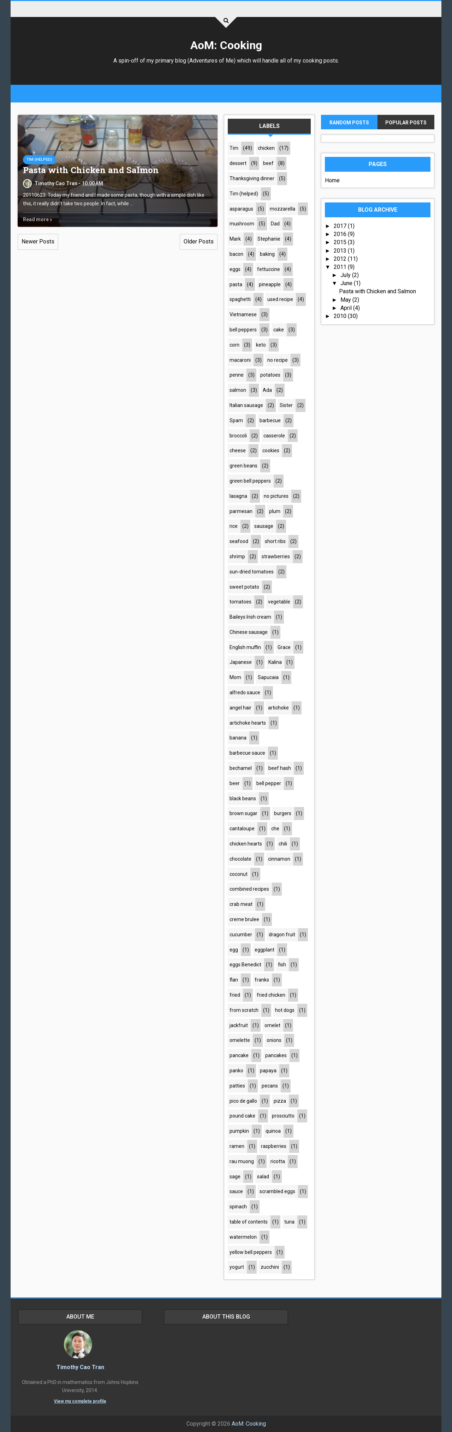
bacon (236, 254)
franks (262, 980)
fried (235, 995)
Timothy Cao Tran (80, 1367)
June (347, 283)
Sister (286, 405)
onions (274, 1040)
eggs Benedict (245, 964)
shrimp (237, 556)
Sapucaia (268, 677)
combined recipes (249, 889)
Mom (235, 677)
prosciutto (283, 1116)
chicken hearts (246, 844)
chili (283, 844)
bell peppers (243, 329)
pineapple (270, 284)
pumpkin (239, 1131)
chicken (266, 148)
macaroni (240, 360)
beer (235, 783)
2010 (341, 316)
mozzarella (282, 209)
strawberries (276, 556)
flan (234, 980)
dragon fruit (282, 934)
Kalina (275, 662)
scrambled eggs (277, 1191)
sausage (263, 526)
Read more (37, 219)
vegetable (279, 602)
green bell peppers (250, 481)
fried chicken (271, 995)
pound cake (242, 1116)
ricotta (277, 1161)
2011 (341, 267)
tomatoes (240, 602)
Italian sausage (246, 405)
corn (234, 345)
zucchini (270, 1267)
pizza (280, 1101)
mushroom (242, 223)
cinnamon (279, 859)
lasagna (238, 496)
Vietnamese (243, 314)
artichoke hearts (248, 723)
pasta (236, 284)
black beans (243, 798)
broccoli (238, 435)
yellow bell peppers (251, 1252)
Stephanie (268, 239)
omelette (240, 1040)
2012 (341, 258)
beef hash (279, 768)
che (275, 828)
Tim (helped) (39, 159)
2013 (341, 250)
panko (236, 1070)
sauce (236, 1191)
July (346, 275)
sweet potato (244, 587)
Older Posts (199, 241)
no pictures (276, 496)
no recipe (277, 360)
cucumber (241, 934)
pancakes (276, 1055)
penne (237, 375)
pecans (270, 1086)
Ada (267, 390)
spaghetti (240, 299)
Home (332, 180)
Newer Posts (38, 241)
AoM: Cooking (226, 45)
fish (282, 964)
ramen (237, 1146)
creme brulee (244, 919)
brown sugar (243, 813)
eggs (235, 269)
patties (237, 1086)
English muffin (245, 647)
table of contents (249, 1222)
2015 (341, 242)
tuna (289, 1222)
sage (235, 1176)
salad (263, 1176)
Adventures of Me (211, 60)
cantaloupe (242, 828)
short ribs (275, 541)
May (346, 299)
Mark (235, 239)
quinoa (273, 1131)
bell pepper (268, 783)
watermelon (243, 1237)
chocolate (240, 859)
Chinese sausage (249, 632)
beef (268, 163)
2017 (341, 226)
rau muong (242, 1161)
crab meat (241, 904)
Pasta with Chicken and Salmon (91, 170)
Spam (236, 420)
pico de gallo (243, 1101)
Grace (284, 647)
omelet (272, 1025)
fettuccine (268, 269)
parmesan (241, 511)
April (346, 308)
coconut (239, 874)
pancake (239, 1055)
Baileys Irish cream (250, 617)
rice (234, 526)
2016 (341, 234)
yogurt (237, 1267)
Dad (275, 223)
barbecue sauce (247, 753)
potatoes (270, 375)
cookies (270, 450)
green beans (243, 466)
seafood (239, 541)
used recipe (280, 299)
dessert (238, 163)
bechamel (241, 768)
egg (234, 950)
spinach (238, 1206)
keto (261, 345)
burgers (282, 813)
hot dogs (285, 1010)
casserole (274, 435)
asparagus (241, 209)
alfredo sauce (245, 692)
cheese (238, 450)
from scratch (244, 1010)
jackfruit (239, 1025)
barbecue (270, 420)
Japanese (241, 662)
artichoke (278, 708)
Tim (234, 148)
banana (238, 738)
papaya (268, 1070)
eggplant (264, 950)
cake (278, 329)
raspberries (273, 1146)
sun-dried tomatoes (252, 571)
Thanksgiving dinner (252, 178)
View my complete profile (80, 1401)
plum (274, 511)
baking (267, 254)
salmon (238, 390)
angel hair (240, 708)
